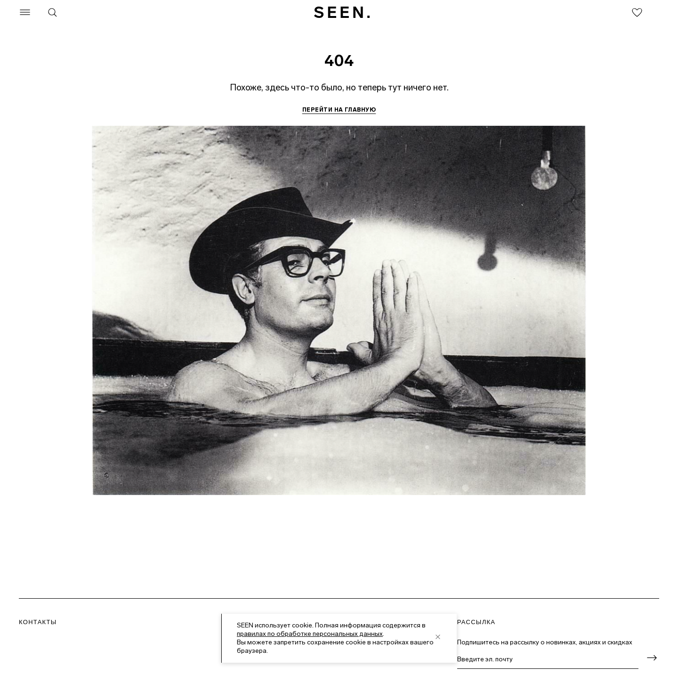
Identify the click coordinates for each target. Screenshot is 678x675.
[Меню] (25, 12)
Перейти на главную (339, 109)
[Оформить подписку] (651, 658)
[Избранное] (637, 12)
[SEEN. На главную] (342, 12)
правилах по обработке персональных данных (310, 634)
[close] (438, 637)
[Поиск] (52, 12)
